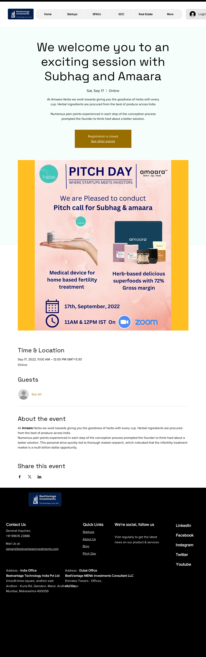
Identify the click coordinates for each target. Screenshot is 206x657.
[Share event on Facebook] (20, 476)
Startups (88, 532)
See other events (103, 141)
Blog (86, 546)
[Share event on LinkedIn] (39, 476)
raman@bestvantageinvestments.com (32, 549)
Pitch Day (89, 553)
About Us (89, 539)
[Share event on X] (30, 476)
